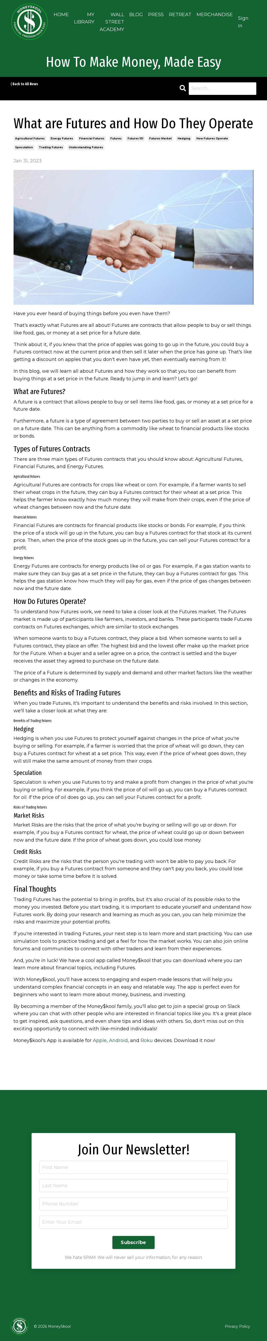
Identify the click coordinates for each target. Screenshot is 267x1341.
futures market (160, 138)
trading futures (51, 147)
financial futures (91, 138)
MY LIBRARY (84, 18)
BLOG (136, 14)
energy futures (62, 138)
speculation (24, 147)
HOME (61, 14)
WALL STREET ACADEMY (112, 22)
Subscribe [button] (133, 1242)
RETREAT (180, 14)
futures (116, 138)
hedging (184, 138)
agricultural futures (30, 138)
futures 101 (135, 138)
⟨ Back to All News (24, 84)
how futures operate (212, 138)
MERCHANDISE (215, 14)
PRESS (156, 14)
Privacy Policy (237, 1326)
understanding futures (86, 147)
